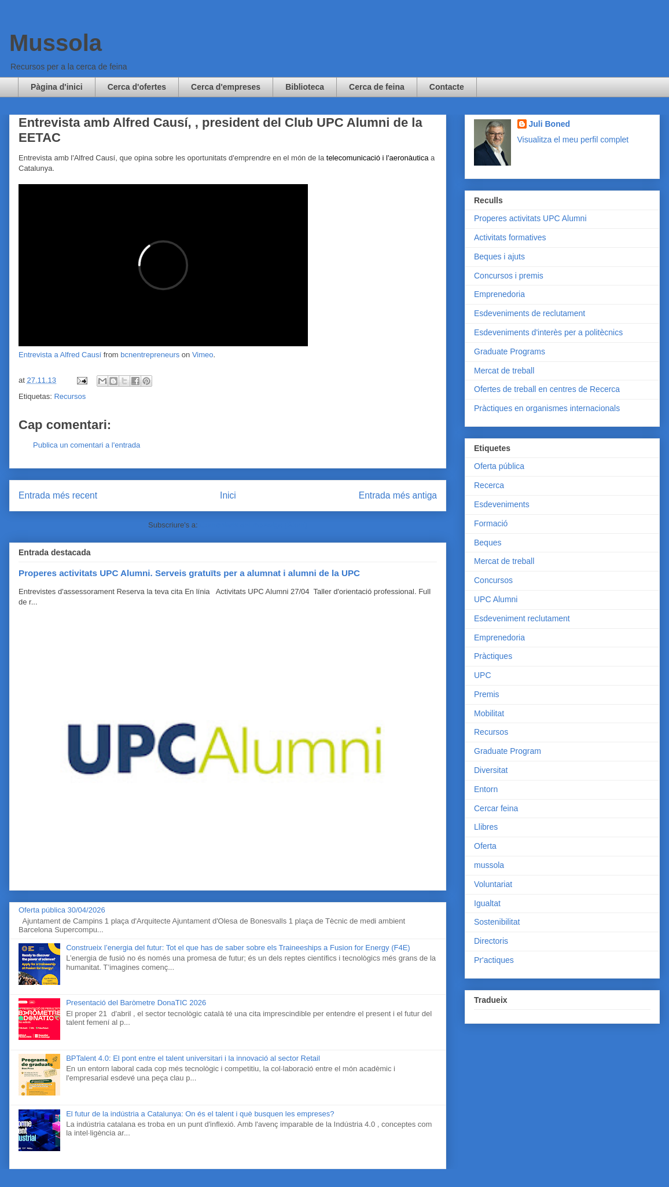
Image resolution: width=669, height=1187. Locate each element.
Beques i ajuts (499, 256)
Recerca (489, 485)
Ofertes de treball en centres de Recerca (547, 389)
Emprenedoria (499, 294)
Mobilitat (489, 713)
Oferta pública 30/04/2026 (62, 910)
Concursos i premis (508, 275)
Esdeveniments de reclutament (529, 313)
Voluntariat (493, 884)
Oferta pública (499, 466)
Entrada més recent (58, 495)
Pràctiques (493, 656)
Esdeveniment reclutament (522, 618)
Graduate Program (507, 751)
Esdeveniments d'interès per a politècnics (548, 332)
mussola (489, 865)
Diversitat (491, 770)
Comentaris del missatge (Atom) (253, 525)
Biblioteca (304, 86)
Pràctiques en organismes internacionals (547, 408)
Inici (228, 495)
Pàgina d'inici (57, 86)
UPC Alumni (495, 599)
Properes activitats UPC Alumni (530, 218)
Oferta (485, 846)
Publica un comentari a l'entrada (86, 445)
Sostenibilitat (497, 921)
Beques (487, 542)
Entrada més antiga (398, 495)
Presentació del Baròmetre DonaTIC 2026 (136, 1002)
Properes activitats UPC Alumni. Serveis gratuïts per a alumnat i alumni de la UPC (189, 573)
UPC (482, 675)
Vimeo (203, 354)
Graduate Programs (509, 351)
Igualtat (487, 903)
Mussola (55, 43)
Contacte (446, 86)
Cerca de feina (377, 86)
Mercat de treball (504, 370)
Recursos (70, 396)
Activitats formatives (510, 237)
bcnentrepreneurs (149, 354)
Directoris (491, 941)
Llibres (486, 826)
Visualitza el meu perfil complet (573, 139)
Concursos (493, 580)
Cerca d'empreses (225, 86)
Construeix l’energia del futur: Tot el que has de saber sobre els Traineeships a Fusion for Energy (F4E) (238, 947)
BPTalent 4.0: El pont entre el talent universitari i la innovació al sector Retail (193, 1058)
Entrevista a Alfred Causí (60, 354)
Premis (486, 694)
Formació (491, 523)
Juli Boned (550, 124)
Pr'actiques (494, 960)
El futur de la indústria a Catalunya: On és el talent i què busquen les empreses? (200, 1113)
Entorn (486, 789)
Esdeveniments (502, 504)
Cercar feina (496, 808)
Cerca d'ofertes (137, 86)
